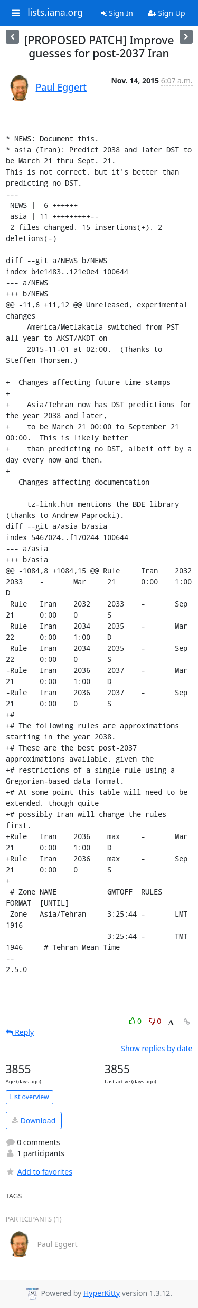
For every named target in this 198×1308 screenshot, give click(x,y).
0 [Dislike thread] (155, 1021)
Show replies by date (156, 1048)
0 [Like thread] (136, 1021)
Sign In (117, 13)
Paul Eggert (61, 87)
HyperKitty (101, 1293)
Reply (20, 1032)
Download (33, 1120)
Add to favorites (39, 1172)
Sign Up (166, 13)
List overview (29, 1096)
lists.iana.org (55, 12)
